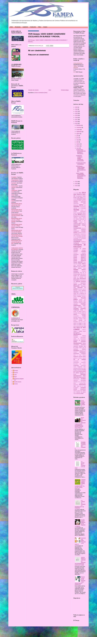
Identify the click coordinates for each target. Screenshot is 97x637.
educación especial (82, 289)
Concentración (78, 240)
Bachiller (75, 213)
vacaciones (83, 389)
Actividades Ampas (81, 199)
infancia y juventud (82, 317)
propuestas (76, 368)
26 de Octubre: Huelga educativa (83, 403)
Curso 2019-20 (78, 262)
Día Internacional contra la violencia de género (80, 277)
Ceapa (75, 222)
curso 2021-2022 (77, 265)
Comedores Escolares (81, 232)
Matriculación (83, 337)
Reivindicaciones (77, 375)
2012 (76, 185)
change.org (83, 223)
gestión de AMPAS (77, 311)
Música (84, 343)
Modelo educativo (80, 341)
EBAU (84, 284)
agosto (78, 133)
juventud (81, 326)
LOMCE (77, 329)
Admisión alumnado (80, 202)
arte (85, 205)
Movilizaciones (78, 343)
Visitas (75, 393)
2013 (76, 183)
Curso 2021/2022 (82, 266)
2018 (76, 117)
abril (77, 142)
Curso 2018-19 (80, 260)
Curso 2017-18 (80, 259)
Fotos (81, 309)
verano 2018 (79, 390)
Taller (75, 386)
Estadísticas (76, 302)
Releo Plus (76, 377)
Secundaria (83, 380)
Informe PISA (82, 318)
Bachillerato (79, 213)
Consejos (76, 250)
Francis (16, 372)
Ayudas (76, 210)
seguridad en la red (78, 381)
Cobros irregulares (80, 229)
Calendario (83, 216)
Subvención (76, 384)
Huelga (84, 315)
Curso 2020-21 (82, 263)
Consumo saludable (80, 253)
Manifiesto (76, 335)
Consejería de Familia (80, 248)
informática (76, 318)
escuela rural (82, 299)
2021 (76, 111)
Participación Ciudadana (80, 353)
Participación (83, 352)
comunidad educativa (81, 237)
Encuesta (79, 294)
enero (77, 148)
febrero (78, 146)
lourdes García (17, 381)
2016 (76, 121)
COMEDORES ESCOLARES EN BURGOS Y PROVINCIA (81, 151)
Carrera (77, 219)
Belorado (84, 214)
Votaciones (78, 393)
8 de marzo (80, 197)
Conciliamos (83, 241)
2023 (76, 107)
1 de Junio (76, 192)
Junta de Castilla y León (80, 324)
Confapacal (76, 243)
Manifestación (77, 334)
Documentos (17, 26)
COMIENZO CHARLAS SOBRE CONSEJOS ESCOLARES (80, 158)
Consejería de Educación (80, 246)
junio (77, 137)
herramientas (76, 315)
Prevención (83, 362)
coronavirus (76, 254)
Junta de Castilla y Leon (80, 323)
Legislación (25, 26)
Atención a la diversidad (80, 208)
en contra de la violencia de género (80, 293)
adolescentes (76, 203)
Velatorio (75, 390)
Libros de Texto (81, 327)
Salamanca (76, 380)
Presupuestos (76, 362)
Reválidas (83, 378)
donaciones (80, 284)
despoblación (76, 272)
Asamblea (76, 206)
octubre (78, 129)
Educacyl (84, 290)
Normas (81, 346)
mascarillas (76, 337)
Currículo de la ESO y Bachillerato (81, 163)
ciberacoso (84, 228)
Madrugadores (77, 332)
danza (84, 268)
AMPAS (81, 205)
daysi (15, 376)
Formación (76, 308)
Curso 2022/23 (77, 268)
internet (75, 320)
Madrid (84, 331)
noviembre (79, 127)
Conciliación (77, 241)
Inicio (11, 26)
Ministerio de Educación (80, 340)
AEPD (84, 203)
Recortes (83, 374)
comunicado (78, 235)
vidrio (75, 392)
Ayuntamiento (83, 211)
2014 (76, 181)
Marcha (84, 335)
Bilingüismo (76, 216)
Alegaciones (76, 205)
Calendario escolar (77, 217)
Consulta (83, 251)
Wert (82, 393)
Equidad (79, 296)
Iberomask (75, 317)
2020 (76, 113)
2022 (76, 109)
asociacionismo (83, 206)
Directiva (75, 283)
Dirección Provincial (81, 281)
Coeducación (33, 26)
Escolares (84, 296)
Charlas (84, 225)
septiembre (79, 131)
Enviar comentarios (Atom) (41, 92)
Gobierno (84, 311)
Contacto (45, 26)
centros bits (82, 222)
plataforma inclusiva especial (80, 358)
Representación (82, 377)
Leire (15, 374)
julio (77, 135)
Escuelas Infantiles (78, 301)
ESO (85, 301)
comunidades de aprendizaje (80, 238)
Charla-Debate (77, 225)
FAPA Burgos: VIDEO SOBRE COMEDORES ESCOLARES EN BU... (81, 169)
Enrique (16, 370)
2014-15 (79, 194)
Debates (76, 269)
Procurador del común (80, 363)
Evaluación (81, 302)
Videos (39, 26)
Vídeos (84, 390)
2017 (76, 119)
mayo (77, 139)
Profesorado (76, 365)
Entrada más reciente (33, 90)
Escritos (75, 298)
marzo (78, 144)
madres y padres (78, 331)
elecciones (76, 292)
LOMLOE (84, 329)
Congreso (84, 243)
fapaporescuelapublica (18, 379)
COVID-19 (83, 254)
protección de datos (82, 368)
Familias (83, 304)
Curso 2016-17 (80, 257)
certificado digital (77, 223)
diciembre (78, 125)
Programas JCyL (82, 366)
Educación (76, 286)
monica (16, 383)
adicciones (84, 200)
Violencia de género (81, 392)
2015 (76, 123)
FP (85, 309)
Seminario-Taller (82, 383)
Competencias (77, 234)
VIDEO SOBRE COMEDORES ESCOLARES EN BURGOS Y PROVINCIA (81, 176)
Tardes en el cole (81, 386)
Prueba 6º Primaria (78, 369)
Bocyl (80, 216)
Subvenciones (82, 384)
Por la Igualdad (80, 359)
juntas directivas (77, 326)
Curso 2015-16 (80, 256)
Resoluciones (76, 378)
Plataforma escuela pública (80, 356)
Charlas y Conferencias (80, 227)
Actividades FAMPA (77, 200)
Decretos (84, 271)
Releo (84, 375)
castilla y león (82, 220)
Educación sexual (77, 290)
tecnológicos (76, 387)
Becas (80, 214)
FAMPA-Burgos (77, 305)
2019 (76, 115)
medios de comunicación (80, 338)
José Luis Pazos (82, 321)
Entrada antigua (65, 90)
